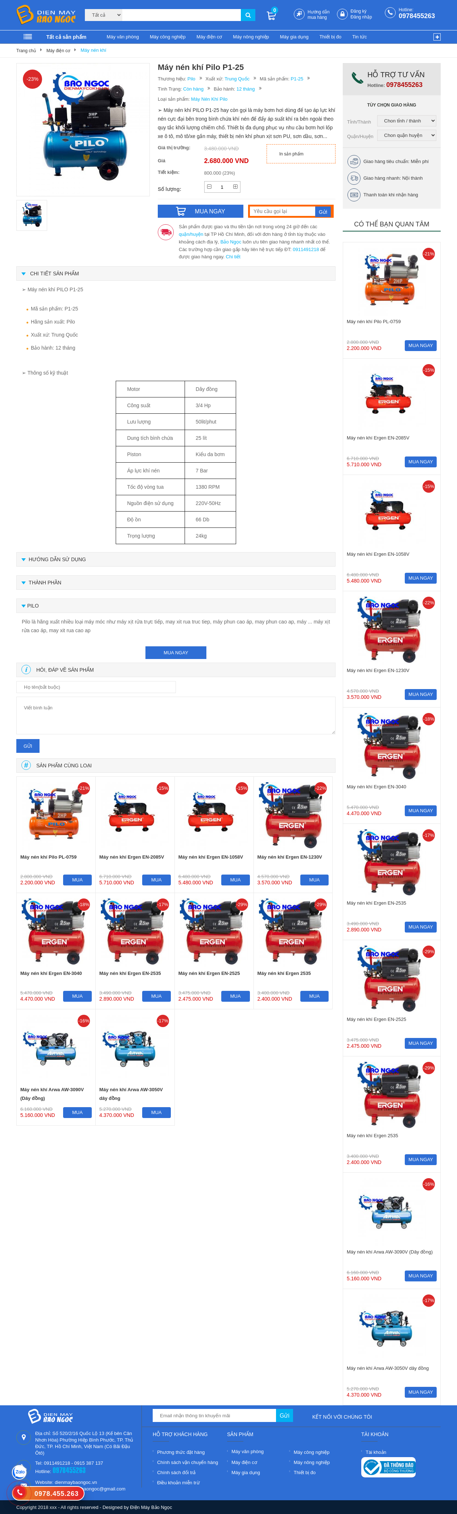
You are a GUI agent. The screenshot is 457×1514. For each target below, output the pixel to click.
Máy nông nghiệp (251, 36)
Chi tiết (233, 256)
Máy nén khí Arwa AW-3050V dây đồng (131, 1094)
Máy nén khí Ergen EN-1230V (290, 857)
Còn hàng (193, 89)
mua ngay (176, 652)
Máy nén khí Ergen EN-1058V (210, 857)
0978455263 (417, 16)
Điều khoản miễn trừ (178, 1482)
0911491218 (306, 249)
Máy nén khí (93, 50)
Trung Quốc (237, 79)
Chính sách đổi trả (176, 1472)
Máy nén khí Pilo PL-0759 (48, 857)
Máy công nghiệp (168, 36)
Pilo (191, 79)
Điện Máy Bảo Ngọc (151, 1507)
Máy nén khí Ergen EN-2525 (209, 973)
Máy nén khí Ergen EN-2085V (131, 857)
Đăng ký (359, 11)
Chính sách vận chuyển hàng (187, 1462)
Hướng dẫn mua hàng (319, 14)
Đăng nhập (361, 17)
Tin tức (359, 36)
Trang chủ (26, 50)
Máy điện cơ (209, 36)
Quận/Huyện (360, 136)
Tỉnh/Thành (359, 122)
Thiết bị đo (331, 36)
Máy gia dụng (294, 36)
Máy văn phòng (123, 36)
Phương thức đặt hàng (181, 1452)
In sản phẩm (291, 154)
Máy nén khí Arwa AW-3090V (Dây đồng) (52, 1094)
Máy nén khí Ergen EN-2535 (130, 973)
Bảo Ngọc (231, 242)
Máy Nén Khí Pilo (209, 99)
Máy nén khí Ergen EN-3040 (51, 973)
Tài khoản (376, 1452)
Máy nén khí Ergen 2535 (284, 973)
